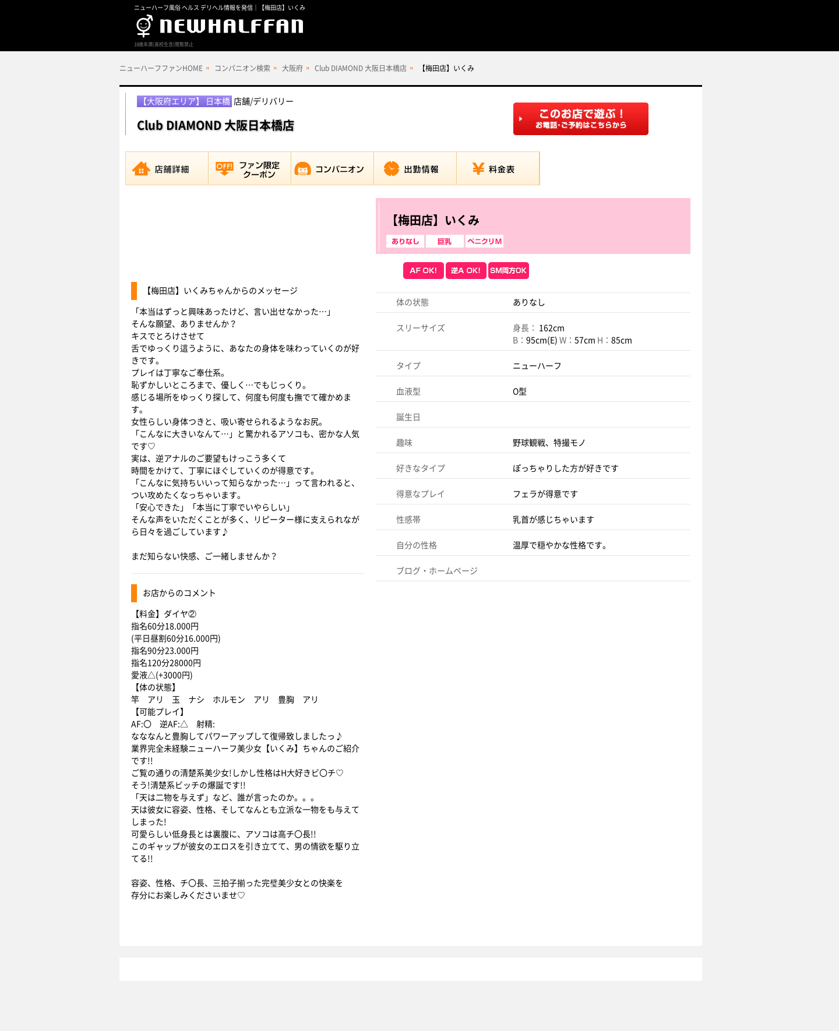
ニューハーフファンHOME (161, 68)
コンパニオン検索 (242, 68)
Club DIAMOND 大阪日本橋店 (361, 68)
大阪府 (292, 68)
